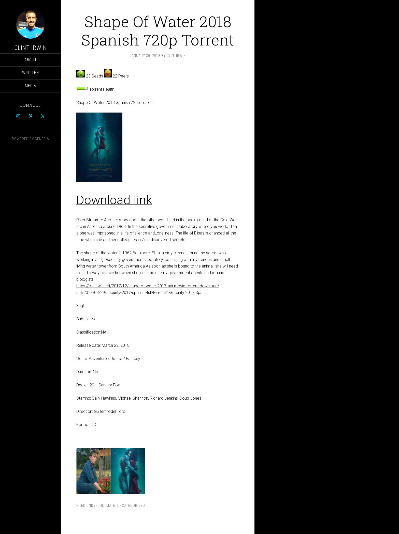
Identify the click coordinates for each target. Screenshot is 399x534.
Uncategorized (131, 506)
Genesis (42, 139)
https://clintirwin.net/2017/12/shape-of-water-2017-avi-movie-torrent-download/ (147, 286)
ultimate (107, 506)
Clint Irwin (30, 47)
